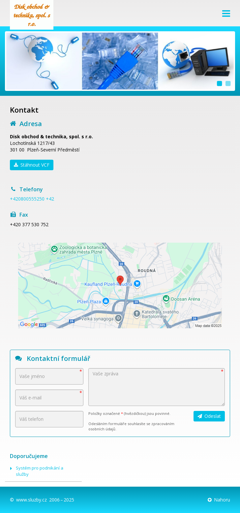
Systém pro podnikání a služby (39, 471)
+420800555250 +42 (32, 199)
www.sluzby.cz (31, 500)
